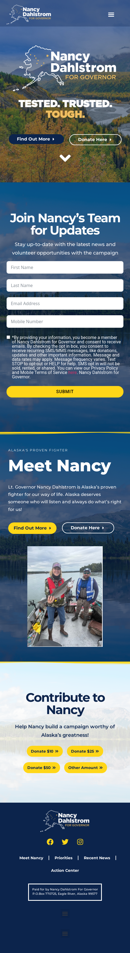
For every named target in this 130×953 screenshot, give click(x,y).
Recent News (97, 857)
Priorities (63, 857)
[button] (111, 14)
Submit (65, 391)
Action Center (65, 870)
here (72, 372)
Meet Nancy (31, 857)
